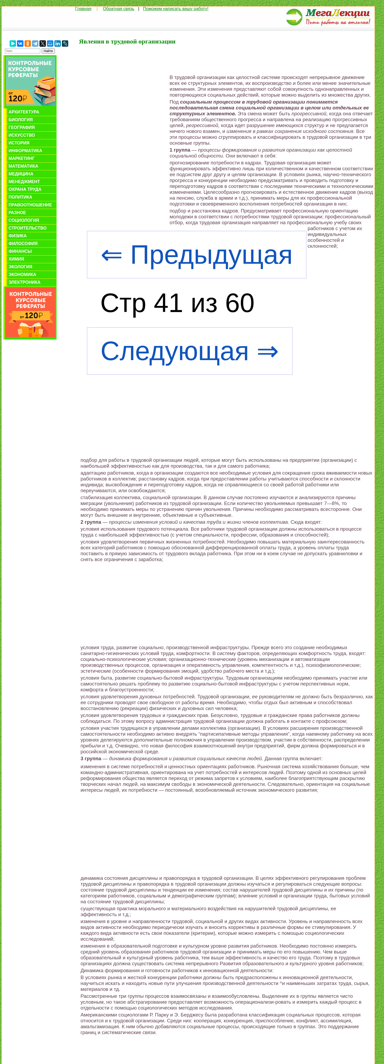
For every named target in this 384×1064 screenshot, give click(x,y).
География (22, 127)
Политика (20, 197)
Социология (24, 220)
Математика (23, 166)
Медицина (21, 174)
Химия (16, 259)
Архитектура (24, 112)
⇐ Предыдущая (197, 254)
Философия (23, 243)
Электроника (25, 282)
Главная (83, 8)
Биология (21, 119)
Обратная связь (118, 8)
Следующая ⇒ (190, 351)
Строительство (28, 228)
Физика (18, 236)
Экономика (22, 274)
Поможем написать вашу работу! (176, 8)
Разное (17, 212)
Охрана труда (25, 189)
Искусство (22, 135)
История (19, 143)
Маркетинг (22, 158)
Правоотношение (30, 205)
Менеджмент (24, 181)
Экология (20, 267)
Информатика (25, 150)
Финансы (20, 251)
